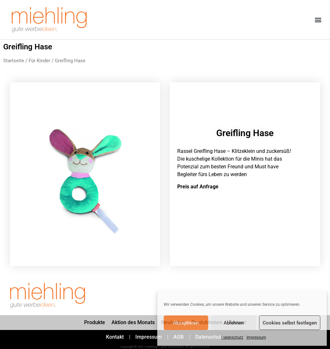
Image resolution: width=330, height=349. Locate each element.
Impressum (256, 337)
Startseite (13, 61)
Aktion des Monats (133, 322)
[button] (318, 20)
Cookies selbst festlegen (290, 323)
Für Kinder (39, 61)
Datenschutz (232, 337)
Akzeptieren (186, 323)
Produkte (94, 322)
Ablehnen (234, 323)
